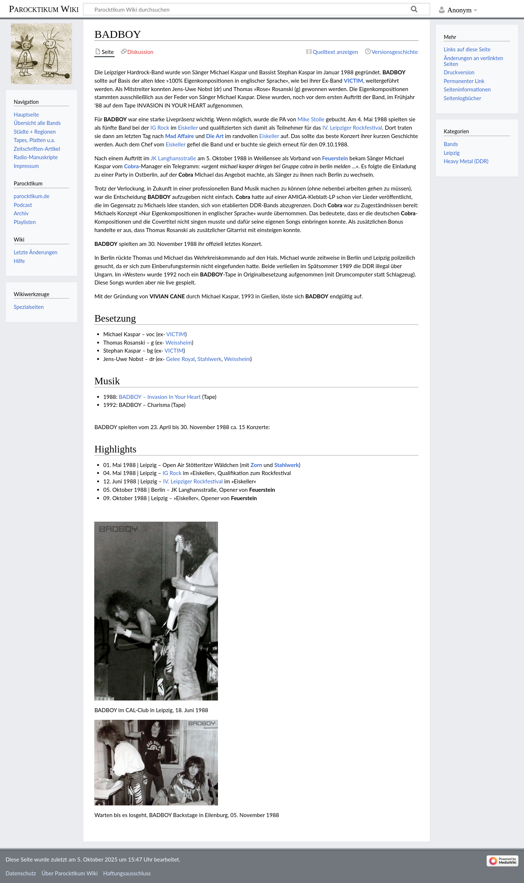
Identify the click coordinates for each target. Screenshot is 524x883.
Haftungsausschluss (127, 873)
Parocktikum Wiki (44, 8)
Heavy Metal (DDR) (466, 161)
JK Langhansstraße (173, 158)
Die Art (214, 136)
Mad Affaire (179, 136)
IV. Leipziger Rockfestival (352, 127)
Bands (451, 144)
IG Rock (159, 127)
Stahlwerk (210, 359)
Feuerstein (335, 158)
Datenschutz (20, 873)
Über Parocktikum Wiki (69, 873)
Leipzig (451, 153)
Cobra (131, 166)
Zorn (256, 465)
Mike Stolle (311, 119)
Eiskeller (188, 127)
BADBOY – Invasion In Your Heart (160, 396)
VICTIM (353, 80)
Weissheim (179, 342)
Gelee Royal (180, 359)
